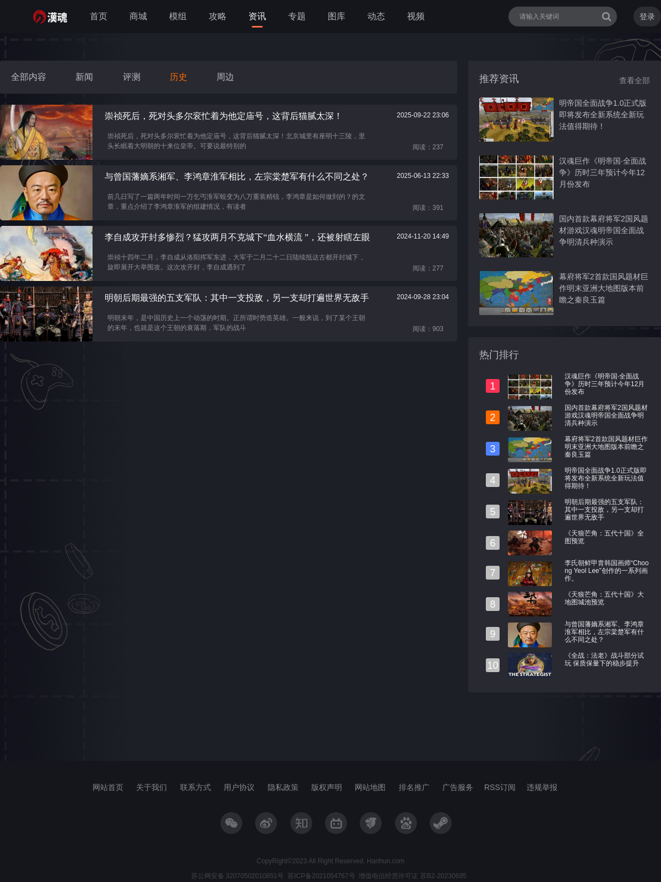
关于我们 (151, 787)
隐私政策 (283, 787)
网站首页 (108, 787)
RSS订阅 (500, 787)
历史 (178, 77)
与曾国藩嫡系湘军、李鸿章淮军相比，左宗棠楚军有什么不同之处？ (604, 631)
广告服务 (457, 787)
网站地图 (370, 787)
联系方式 (195, 787)
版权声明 (326, 787)
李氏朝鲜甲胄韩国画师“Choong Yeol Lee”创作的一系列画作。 (607, 570)
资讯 (257, 16)
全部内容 (28, 77)
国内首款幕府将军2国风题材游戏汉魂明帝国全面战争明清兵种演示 (603, 230)
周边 (225, 77)
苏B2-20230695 (442, 876)
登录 (647, 16)
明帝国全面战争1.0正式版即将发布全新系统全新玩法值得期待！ (603, 115)
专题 (297, 16)
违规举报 (542, 787)
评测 (131, 77)
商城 (138, 16)
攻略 (217, 16)
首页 (98, 16)
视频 (416, 16)
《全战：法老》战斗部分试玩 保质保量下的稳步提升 (604, 659)
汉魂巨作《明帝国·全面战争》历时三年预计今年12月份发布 (602, 172)
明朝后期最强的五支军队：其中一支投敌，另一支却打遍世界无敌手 (604, 509)
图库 (336, 16)
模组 (178, 16)
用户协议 (239, 787)
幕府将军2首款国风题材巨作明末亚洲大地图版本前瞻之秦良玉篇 (603, 288)
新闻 (84, 77)
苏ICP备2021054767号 (321, 876)
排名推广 (414, 787)
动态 (376, 16)
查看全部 (634, 80)
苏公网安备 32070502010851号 (237, 876)
